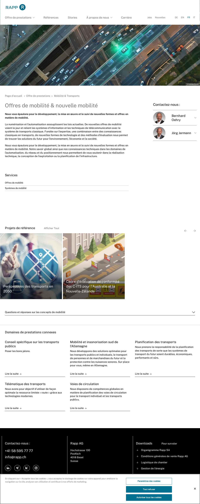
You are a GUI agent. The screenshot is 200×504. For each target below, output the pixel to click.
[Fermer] (194, 490)
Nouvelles (160, 17)
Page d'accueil (13, 95)
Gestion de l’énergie (152, 468)
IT (194, 17)
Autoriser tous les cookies (148, 500)
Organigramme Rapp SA (155, 450)
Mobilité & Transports (66, 95)
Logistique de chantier (154, 462)
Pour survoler (169, 443)
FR (188, 17)
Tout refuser (149, 491)
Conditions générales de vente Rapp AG (164, 456)
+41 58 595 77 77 (19, 451)
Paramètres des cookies (149, 483)
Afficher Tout (51, 228)
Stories (72, 17)
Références (50, 17)
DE (176, 17)
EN (182, 17)
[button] (87, 80)
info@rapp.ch (15, 457)
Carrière (126, 17)
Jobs (149, 17)
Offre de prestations (38, 95)
